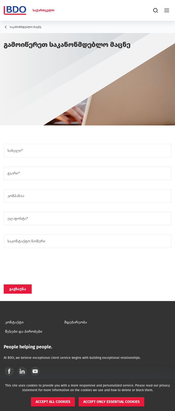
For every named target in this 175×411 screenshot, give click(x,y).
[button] (53, 401)
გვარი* (13, 173)
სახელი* (15, 150)
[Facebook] (9, 371)
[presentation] (39, 266)
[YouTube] (35, 371)
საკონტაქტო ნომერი (26, 241)
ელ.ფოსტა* (17, 218)
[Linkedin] (22, 371)
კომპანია (15, 196)
